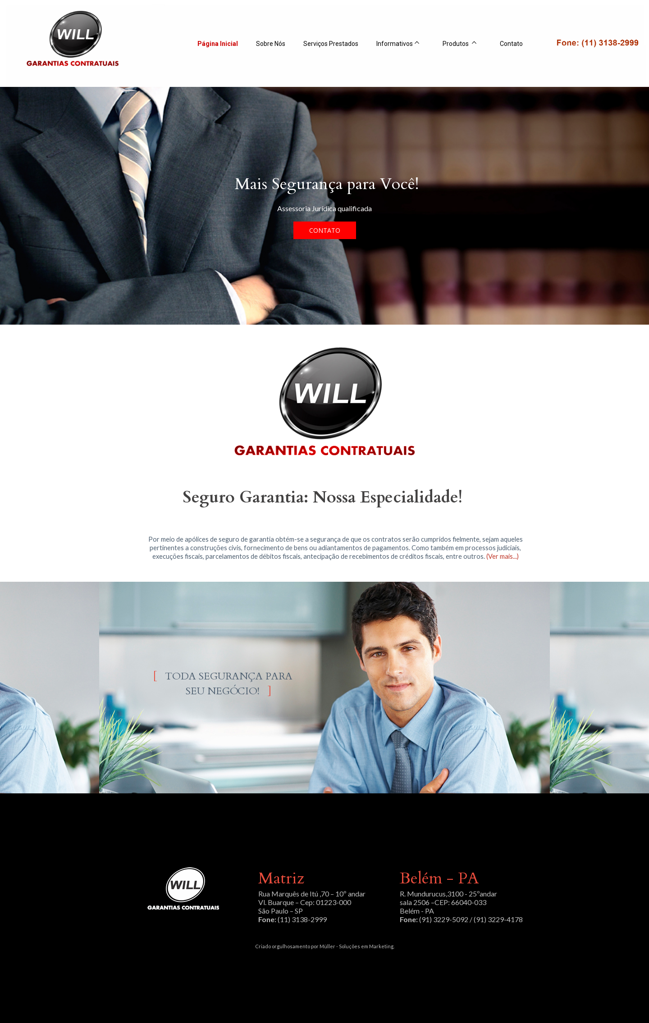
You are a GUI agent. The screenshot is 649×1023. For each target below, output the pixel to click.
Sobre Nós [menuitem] (270, 43)
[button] (324, 230)
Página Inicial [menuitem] (217, 43)
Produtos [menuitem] (456, 43)
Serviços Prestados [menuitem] (330, 43)
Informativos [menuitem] (394, 43)
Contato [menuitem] (511, 43)
